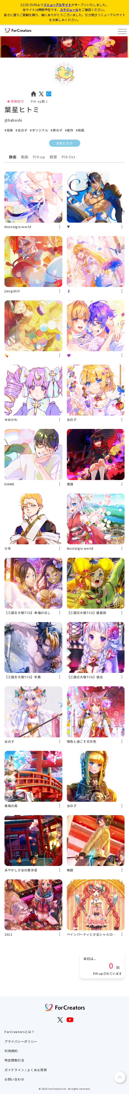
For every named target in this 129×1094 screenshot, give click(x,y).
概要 (53, 156)
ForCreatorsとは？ (19, 1031)
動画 (25, 156)
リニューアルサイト (57, 4)
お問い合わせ (14, 1079)
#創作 (69, 130)
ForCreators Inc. (57, 1088)
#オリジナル (39, 130)
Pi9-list (69, 156)
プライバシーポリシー (20, 1041)
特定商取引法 (14, 1060)
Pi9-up (39, 156)
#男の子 (57, 130)
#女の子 (21, 130)
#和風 (80, 130)
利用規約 (11, 1051)
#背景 (8, 130)
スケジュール (69, 9)
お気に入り (64, 143)
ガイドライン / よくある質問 (25, 1070)
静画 (13, 156)
